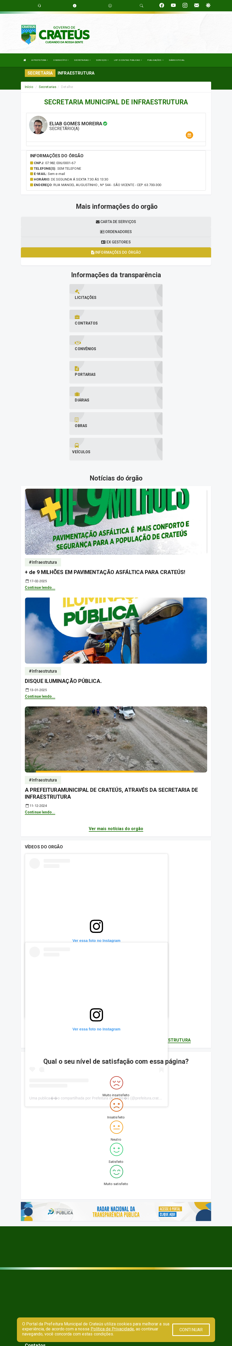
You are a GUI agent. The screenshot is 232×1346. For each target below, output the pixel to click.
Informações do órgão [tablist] (116, 252)
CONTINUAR (191, 1329)
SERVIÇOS (102, 60)
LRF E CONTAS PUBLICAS (128, 60)
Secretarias (47, 87)
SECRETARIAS (82, 60)
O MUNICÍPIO (61, 60)
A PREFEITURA (39, 60)
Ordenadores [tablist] (116, 232)
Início (29, 87)
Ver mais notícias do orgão (116, 751)
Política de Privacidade (112, 1328)
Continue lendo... (40, 510)
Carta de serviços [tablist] (116, 222)
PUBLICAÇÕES (155, 60)
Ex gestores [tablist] (116, 242)
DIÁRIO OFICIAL (177, 60)
